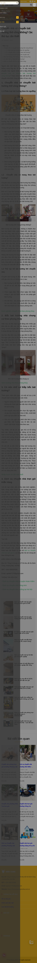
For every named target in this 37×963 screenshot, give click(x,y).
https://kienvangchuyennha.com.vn (15, 889)
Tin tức (11, 19)
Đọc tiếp (4, 781)
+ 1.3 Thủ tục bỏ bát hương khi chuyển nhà (17, 54)
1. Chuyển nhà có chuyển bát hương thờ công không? (18, 48)
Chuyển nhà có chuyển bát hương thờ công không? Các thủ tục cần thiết (21, 19)
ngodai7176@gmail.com (11, 886)
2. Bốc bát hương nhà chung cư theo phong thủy (16, 57)
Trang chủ (4, 19)
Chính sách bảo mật (7, 903)
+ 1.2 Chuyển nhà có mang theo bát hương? (17, 52)
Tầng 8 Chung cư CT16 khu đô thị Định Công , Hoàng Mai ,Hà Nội (18, 878)
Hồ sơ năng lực (6, 899)
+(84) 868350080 (8, 882)
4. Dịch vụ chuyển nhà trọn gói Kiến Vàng (14, 61)
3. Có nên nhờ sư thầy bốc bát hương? (14, 59)
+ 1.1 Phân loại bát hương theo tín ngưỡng (17, 50)
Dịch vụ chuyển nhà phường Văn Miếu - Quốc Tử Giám (25, 766)
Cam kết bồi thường (7, 907)
